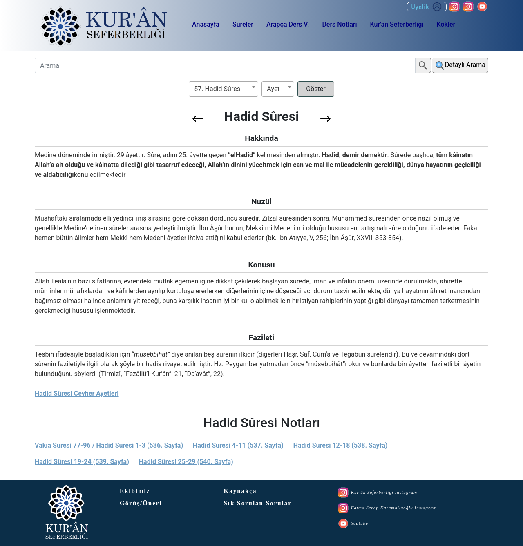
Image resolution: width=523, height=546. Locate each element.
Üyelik (426, 6)
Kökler (445, 24)
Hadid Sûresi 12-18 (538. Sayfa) (340, 445)
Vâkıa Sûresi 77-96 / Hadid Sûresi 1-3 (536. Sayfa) (109, 445)
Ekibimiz (135, 491)
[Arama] (225, 65)
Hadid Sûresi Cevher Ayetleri (77, 393)
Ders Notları (339, 24)
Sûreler (242, 24)
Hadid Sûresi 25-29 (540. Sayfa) (186, 462)
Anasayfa (205, 24)
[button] (198, 119)
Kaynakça (240, 491)
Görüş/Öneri (141, 503)
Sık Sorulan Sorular (258, 503)
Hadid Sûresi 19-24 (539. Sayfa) (82, 462)
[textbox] (278, 89)
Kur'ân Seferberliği (397, 24)
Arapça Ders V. (287, 24)
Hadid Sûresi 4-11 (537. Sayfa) (238, 445)
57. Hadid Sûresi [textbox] (217, 89)
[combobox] (223, 89)
